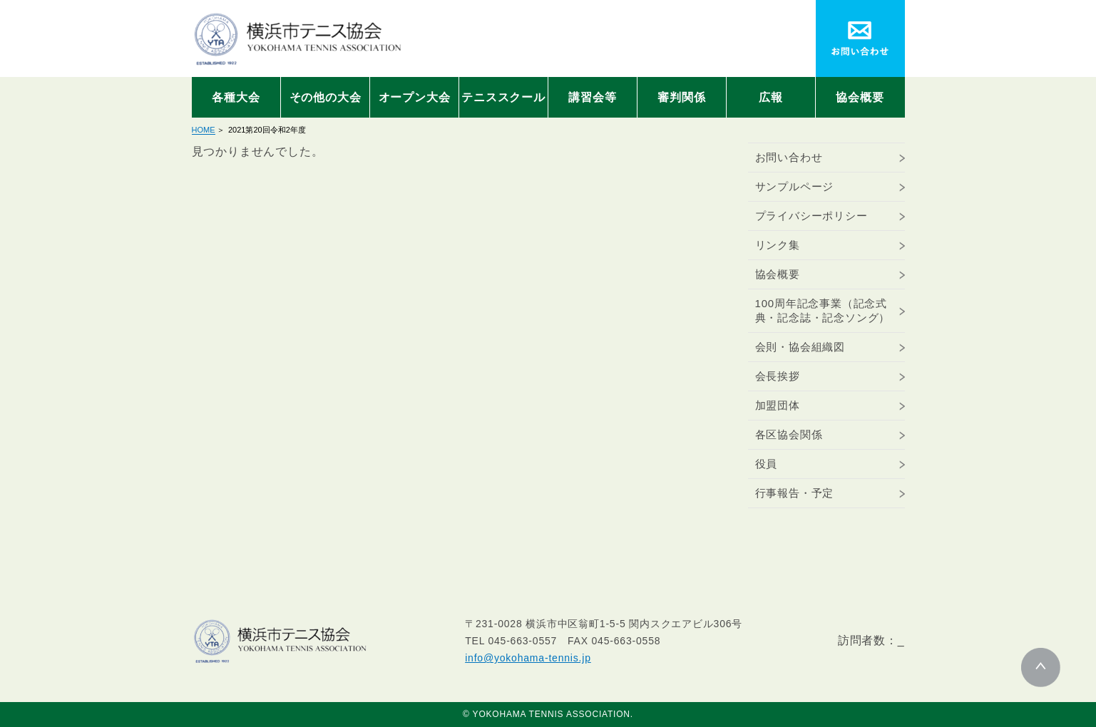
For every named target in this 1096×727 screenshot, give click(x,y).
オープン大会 (415, 97)
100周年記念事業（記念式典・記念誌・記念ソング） (823, 310)
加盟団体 (777, 405)
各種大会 (236, 97)
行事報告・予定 (794, 493)
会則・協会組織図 (800, 347)
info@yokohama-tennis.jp (528, 658)
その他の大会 (326, 97)
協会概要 (860, 97)
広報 (771, 97)
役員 (766, 464)
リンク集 (777, 245)
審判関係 (681, 97)
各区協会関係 (789, 434)
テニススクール (503, 97)
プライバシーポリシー (811, 216)
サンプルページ (794, 186)
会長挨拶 (777, 376)
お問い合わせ (789, 157)
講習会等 (592, 97)
